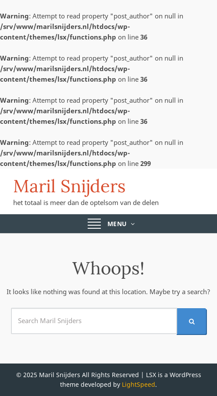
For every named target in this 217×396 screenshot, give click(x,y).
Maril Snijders (69, 186)
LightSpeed (138, 384)
